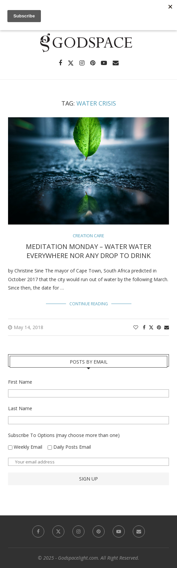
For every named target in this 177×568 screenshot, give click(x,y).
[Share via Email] (166, 327)
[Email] (116, 63)
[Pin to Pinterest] (159, 327)
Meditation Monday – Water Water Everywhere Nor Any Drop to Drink (88, 251)
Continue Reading (88, 304)
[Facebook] (60, 63)
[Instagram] (81, 63)
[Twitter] (71, 63)
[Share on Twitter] (151, 327)
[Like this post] (135, 327)
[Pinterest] (92, 63)
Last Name (20, 408)
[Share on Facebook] (144, 327)
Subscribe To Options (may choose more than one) (64, 435)
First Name (20, 382)
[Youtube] (104, 63)
